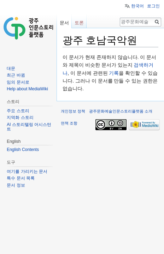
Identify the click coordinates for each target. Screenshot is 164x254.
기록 (114, 73)
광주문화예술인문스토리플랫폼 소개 (120, 111)
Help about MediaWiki (27, 88)
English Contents (23, 149)
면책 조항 (69, 123)
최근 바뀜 (16, 75)
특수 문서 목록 (21, 178)
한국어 (137, 6)
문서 (64, 22)
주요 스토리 (18, 110)
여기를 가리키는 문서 (27, 171)
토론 (79, 22)
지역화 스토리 (20, 117)
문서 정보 (16, 185)
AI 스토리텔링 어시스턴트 (29, 127)
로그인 (153, 6)
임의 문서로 (18, 82)
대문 (11, 68)
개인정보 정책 (73, 111)
